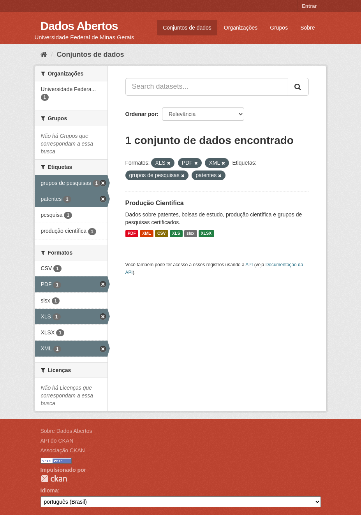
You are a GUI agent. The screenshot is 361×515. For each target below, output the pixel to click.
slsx (190, 233)
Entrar (309, 6)
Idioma (49, 490)
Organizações (240, 28)
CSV (161, 233)
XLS (176, 233)
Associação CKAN (63, 450)
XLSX (206, 233)
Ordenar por (141, 114)
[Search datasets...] (206, 87)
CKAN (54, 479)
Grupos (279, 28)
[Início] (44, 54)
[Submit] (298, 87)
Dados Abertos (79, 25)
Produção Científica (154, 203)
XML (146, 233)
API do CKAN (57, 441)
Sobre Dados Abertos (66, 431)
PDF (132, 233)
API (249, 264)
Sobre (307, 28)
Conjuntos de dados (187, 28)
